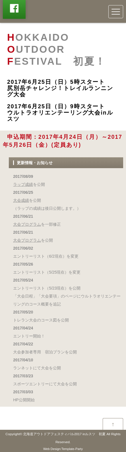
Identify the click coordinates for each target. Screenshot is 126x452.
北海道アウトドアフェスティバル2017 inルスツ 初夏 (64, 434)
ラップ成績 (23, 184)
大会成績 (21, 200)
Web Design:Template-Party (63, 449)
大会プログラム (27, 224)
